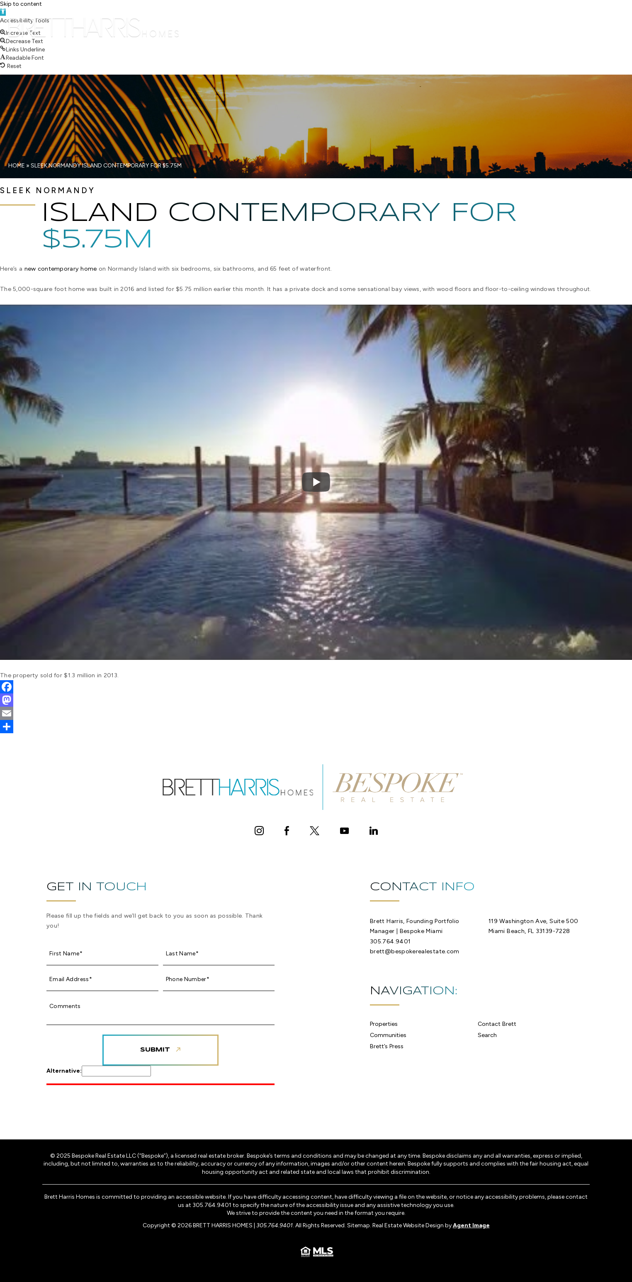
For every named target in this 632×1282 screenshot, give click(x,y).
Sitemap (358, 1225)
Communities (333, 25)
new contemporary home (60, 268)
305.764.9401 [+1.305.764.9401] (390, 941)
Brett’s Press (391, 25)
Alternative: (64, 1070)
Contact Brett (454, 25)
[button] (21, 41)
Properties (279, 25)
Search (510, 25)
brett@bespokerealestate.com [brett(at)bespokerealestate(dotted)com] (414, 951)
